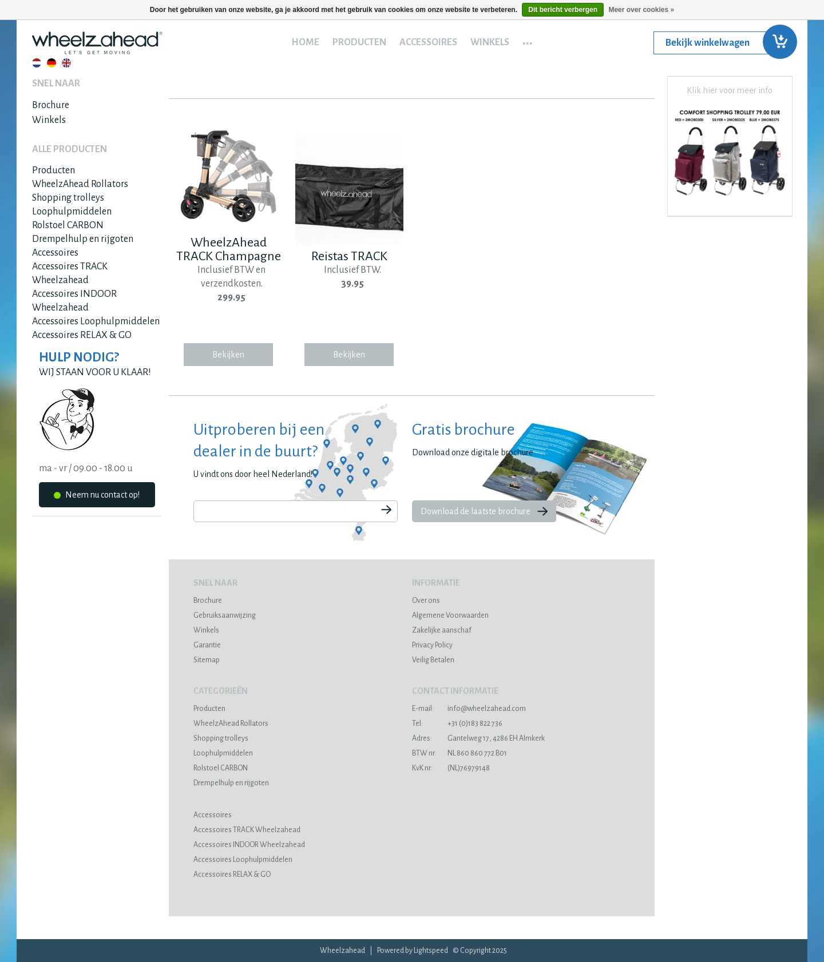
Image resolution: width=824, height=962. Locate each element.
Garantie (207, 645)
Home (305, 42)
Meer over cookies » (641, 10)
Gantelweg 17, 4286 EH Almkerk (478, 738)
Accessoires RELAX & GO (82, 335)
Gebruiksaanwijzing (224, 615)
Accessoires (428, 42)
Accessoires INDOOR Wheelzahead (249, 845)
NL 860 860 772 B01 (459, 753)
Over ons (426, 601)
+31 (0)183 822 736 (457, 723)
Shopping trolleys (68, 198)
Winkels (489, 42)
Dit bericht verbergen (562, 10)
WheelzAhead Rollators (80, 184)
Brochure (50, 105)
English (66, 62)
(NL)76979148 (451, 768)
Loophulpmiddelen (72, 211)
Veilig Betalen (433, 660)
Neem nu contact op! (97, 496)
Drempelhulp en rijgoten (82, 239)
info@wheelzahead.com (469, 709)
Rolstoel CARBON (68, 225)
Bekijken (228, 354)
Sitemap (206, 660)
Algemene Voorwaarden (450, 615)
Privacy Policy (432, 645)
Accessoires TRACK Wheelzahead (246, 830)
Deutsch (51, 62)
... (527, 39)
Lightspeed (431, 951)
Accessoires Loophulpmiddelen (96, 321)
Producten (359, 42)
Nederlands (36, 62)
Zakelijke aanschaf (442, 630)
